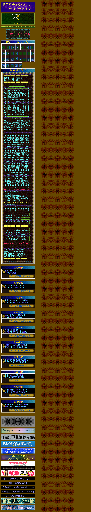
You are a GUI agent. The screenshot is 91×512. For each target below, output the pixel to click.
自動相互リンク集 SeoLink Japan (18, 487)
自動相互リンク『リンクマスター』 (18, 492)
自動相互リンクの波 (18, 483)
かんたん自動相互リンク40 (18, 496)
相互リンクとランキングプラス (18, 479)
